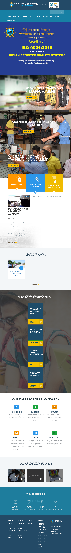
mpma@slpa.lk (29, 4)
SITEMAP (60, 533)
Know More (32, 97)
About (14, 16)
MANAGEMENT (11, 537)
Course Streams (23, 16)
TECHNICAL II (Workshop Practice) (21, 535)
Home (9, 16)
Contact (57, 16)
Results (51, 16)
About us (30, 523)
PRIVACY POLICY (54, 533)
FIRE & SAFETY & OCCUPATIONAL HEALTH (12, 530)
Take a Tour (42, 131)
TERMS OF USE (54, 531)
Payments (45, 16)
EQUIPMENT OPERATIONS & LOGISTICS (11, 525)
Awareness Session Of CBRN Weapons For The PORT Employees (16, 274)
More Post (35, 284)
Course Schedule (35, 16)
